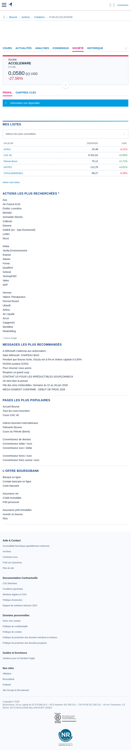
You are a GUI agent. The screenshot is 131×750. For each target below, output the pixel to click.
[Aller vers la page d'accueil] (10, 5)
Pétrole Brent (10, 161)
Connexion (122, 5)
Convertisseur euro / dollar (17, 448)
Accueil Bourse (11, 406)
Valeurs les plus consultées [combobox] (21, 133)
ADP (5, 284)
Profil (7, 92)
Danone (7, 225)
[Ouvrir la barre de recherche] (110, 5)
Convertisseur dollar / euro (17, 443)
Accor (6, 318)
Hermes (7, 292)
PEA (5, 518)
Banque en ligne (12, 477)
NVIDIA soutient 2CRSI (15, 363)
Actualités (24, 48)
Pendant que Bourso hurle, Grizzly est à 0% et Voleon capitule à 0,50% (42, 359)
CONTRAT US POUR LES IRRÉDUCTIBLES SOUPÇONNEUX (38, 376)
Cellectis (7, 221)
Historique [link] (95, 48)
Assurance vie (10, 493)
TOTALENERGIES (13, 173)
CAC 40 (8, 155)
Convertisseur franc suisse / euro (21, 460)
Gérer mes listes (11, 182)
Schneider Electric (13, 217)
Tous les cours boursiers (16, 410)
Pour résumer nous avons (17, 368)
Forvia (6, 263)
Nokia (6, 246)
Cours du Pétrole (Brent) (16, 431)
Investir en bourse (13, 514)
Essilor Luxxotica (12, 208)
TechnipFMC (10, 276)
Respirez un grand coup (16, 372)
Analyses (42, 48)
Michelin (7, 212)
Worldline (8, 326)
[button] (4, 5)
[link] (26, 546)
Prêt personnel (11, 502)
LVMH (6, 234)
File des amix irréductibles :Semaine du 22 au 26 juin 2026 (35, 385)
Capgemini (9, 322)
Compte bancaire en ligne (17, 481)
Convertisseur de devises (17, 439)
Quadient (8, 267)
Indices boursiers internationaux (20, 423)
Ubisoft (7, 305)
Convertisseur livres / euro (17, 455)
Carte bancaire (11, 485)
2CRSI (7, 149)
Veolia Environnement (15, 250)
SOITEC (8, 167)
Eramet (7, 254)
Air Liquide (8, 314)
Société (78, 48)
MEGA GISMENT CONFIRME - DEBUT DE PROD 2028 (34, 389)
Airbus (6, 309)
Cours (7, 48)
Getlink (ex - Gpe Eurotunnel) (19, 229)
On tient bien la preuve (15, 380)
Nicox (6, 238)
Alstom (6, 259)
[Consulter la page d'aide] (114, 5)
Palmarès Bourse (12, 427)
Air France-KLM (11, 204)
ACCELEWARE (19, 63)
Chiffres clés (26, 92)
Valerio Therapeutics (14, 296)
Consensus (61, 48)
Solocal (7, 272)
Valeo (6, 280)
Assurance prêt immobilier (17, 510)
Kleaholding (9, 331)
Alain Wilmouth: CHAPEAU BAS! (21, 355)
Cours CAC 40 (11, 415)
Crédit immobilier (12, 497)
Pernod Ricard (11, 301)
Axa (5, 199)
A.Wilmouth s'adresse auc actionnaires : (25, 351)
